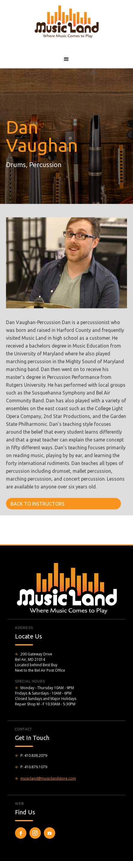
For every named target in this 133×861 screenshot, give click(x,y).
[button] (66, 59)
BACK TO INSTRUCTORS (38, 503)
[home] (66, 21)
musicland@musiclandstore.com (48, 778)
